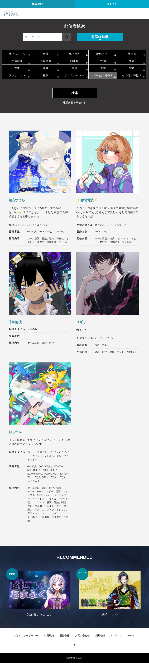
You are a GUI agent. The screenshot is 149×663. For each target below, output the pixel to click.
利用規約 (49, 635)
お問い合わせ (82, 635)
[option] (39, 594)
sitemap (131, 635)
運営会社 (64, 635)
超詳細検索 (100, 37)
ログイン (111, 4)
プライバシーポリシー (26, 635)
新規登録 (37, 4)
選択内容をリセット (74, 102)
